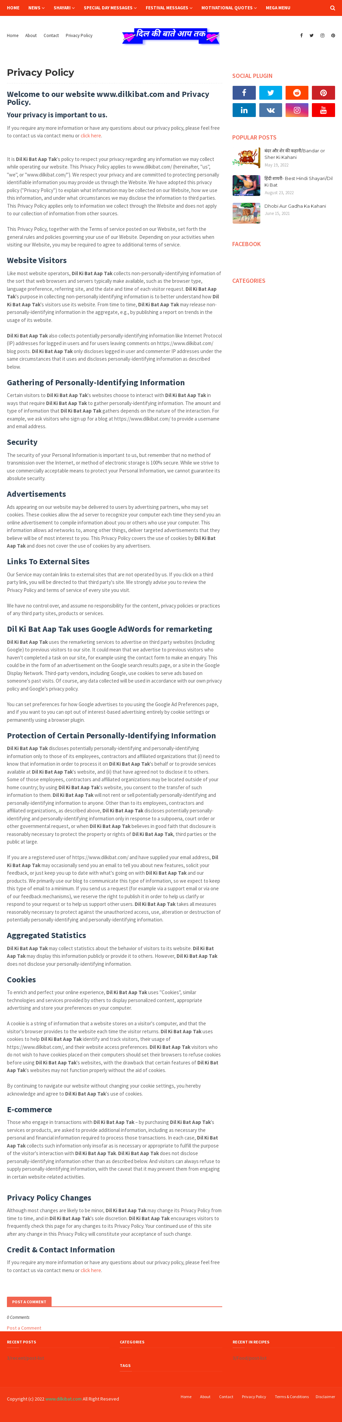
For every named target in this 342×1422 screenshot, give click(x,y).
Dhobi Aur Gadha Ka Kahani (295, 206)
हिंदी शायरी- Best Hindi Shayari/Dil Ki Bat (298, 182)
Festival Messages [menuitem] (167, 8)
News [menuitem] (34, 8)
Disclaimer (325, 1396)
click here (91, 135)
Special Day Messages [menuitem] (108, 8)
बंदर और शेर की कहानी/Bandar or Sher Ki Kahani (294, 154)
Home (12, 35)
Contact (51, 35)
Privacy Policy (79, 35)
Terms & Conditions (292, 1396)
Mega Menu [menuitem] (278, 8)
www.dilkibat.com (63, 1399)
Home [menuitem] (13, 8)
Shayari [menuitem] (62, 8)
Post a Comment (24, 1328)
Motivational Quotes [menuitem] (227, 8)
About (31, 35)
